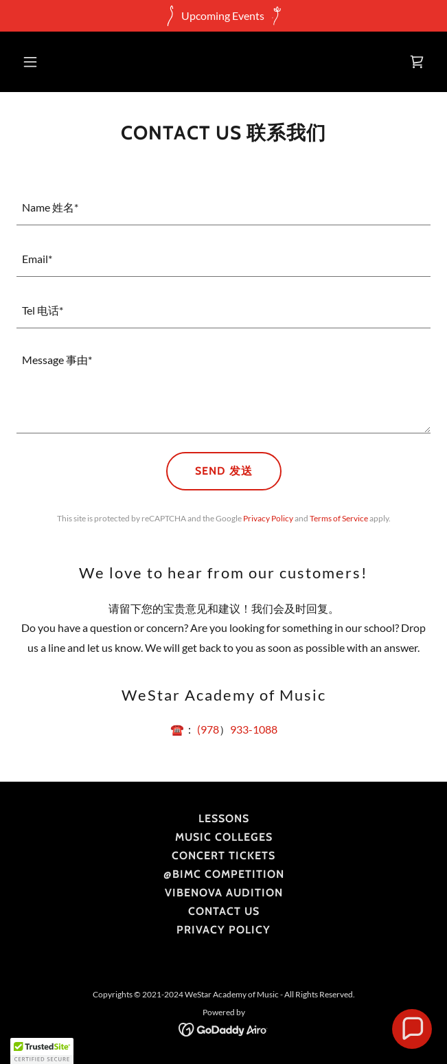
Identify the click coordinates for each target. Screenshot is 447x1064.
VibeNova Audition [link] (224, 892)
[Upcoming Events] (223, 16)
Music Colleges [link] (224, 837)
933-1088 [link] (253, 729)
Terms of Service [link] (339, 518)
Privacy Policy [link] (268, 518)
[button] (63, 62)
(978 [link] (208, 729)
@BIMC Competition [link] (223, 874)
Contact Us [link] (224, 911)
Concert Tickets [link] (223, 855)
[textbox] (223, 207)
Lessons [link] (223, 818)
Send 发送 (224, 470)
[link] (417, 62)
